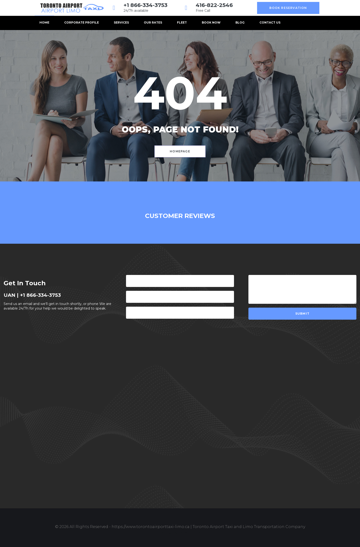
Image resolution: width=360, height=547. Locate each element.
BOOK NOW (211, 22)
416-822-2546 (214, 5)
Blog (240, 22)
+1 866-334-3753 (145, 5)
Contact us (269, 22)
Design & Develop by (180, 532)
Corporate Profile (81, 22)
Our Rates (153, 22)
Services (121, 22)
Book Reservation (288, 8)
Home (44, 22)
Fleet (182, 22)
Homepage (180, 151)
